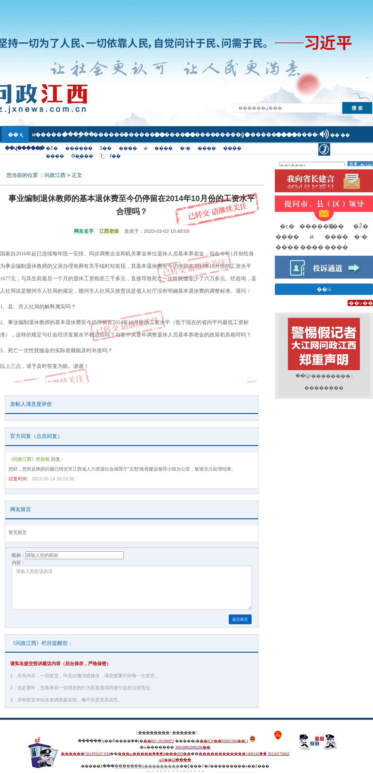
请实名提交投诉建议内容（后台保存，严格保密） (60, 663)
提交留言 (240, 619)
